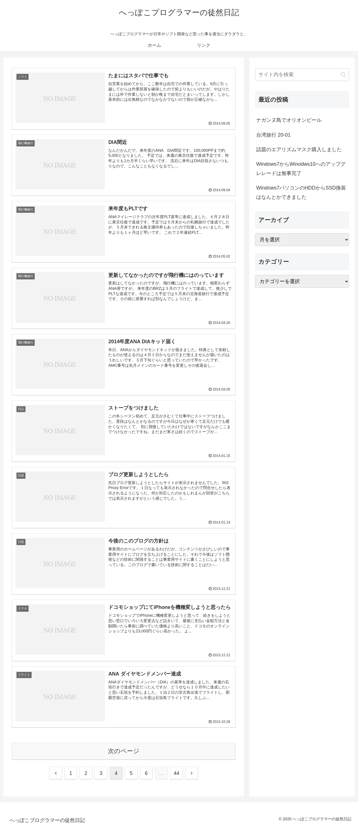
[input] (302, 74)
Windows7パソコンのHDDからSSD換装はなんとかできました (301, 192)
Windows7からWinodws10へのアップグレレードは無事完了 (301, 168)
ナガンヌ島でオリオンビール (289, 120)
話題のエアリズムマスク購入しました (299, 149)
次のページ (124, 750)
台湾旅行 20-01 (273, 135)
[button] (343, 74)
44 (176, 773)
